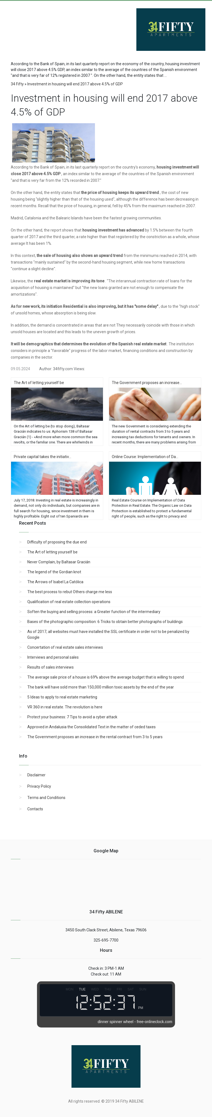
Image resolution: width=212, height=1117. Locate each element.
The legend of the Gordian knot (54, 572)
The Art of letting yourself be (52, 552)
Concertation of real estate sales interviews (65, 647)
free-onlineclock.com (154, 1021)
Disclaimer (36, 775)
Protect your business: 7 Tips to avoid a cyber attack (72, 717)
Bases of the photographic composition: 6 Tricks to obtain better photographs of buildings (105, 621)
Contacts (35, 809)
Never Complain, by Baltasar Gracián (58, 562)
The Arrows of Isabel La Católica (55, 582)
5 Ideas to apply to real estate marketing (62, 697)
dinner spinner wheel (115, 1021)
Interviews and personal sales (53, 657)
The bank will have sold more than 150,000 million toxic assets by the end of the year (100, 687)
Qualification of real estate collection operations (68, 602)
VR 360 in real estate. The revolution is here (64, 707)
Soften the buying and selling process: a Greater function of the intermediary (93, 611)
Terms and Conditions (46, 797)
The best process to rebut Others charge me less (69, 592)
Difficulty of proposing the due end (57, 542)
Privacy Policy (39, 786)
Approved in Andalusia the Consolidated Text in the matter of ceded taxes (91, 727)
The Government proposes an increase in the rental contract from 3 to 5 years (95, 737)
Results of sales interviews (50, 667)
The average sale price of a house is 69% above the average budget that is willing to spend (105, 677)
